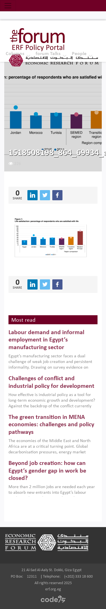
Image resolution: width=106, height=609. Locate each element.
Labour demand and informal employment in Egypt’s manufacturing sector (46, 340)
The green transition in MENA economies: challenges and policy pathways (51, 425)
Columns (15, 53)
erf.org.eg (53, 589)
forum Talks (48, 53)
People (79, 53)
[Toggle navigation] (8, 5)
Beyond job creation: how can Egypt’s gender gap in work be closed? (47, 471)
